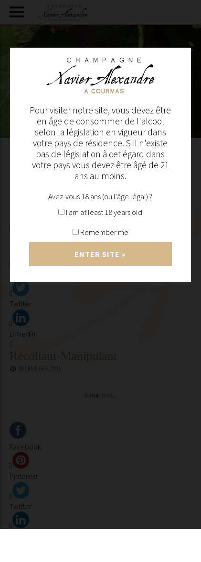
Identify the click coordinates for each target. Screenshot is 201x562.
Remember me (100, 232)
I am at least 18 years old (100, 212)
